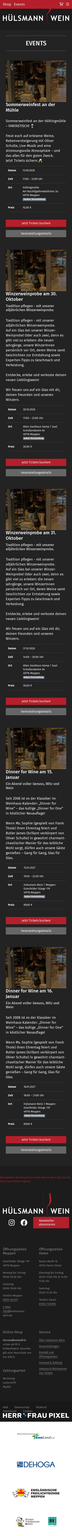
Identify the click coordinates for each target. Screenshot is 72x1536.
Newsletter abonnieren (47, 1222)
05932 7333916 (47, 1304)
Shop (7, 4)
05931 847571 (10, 1299)
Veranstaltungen (49, 1346)
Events (19, 4)
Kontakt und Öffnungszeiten (48, 1354)
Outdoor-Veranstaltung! (34, 199)
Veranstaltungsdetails (36, 233)
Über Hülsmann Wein (52, 1340)
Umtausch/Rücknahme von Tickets (53, 1371)
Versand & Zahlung (50, 1362)
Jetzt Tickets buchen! (36, 223)
